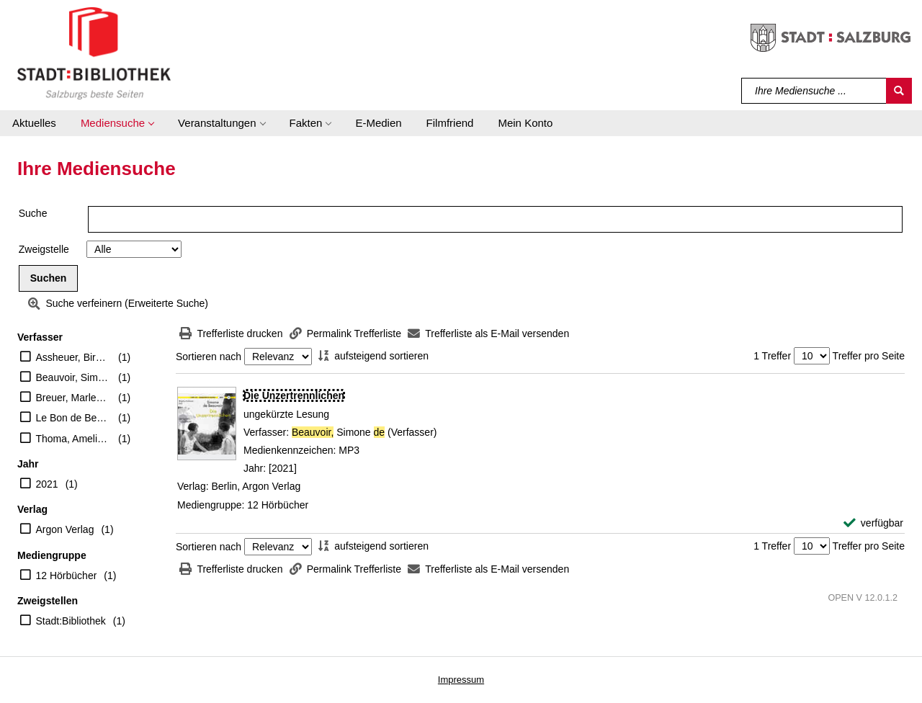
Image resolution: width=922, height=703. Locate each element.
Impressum (461, 679)
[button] (117, 123)
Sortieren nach (208, 356)
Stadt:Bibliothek (71, 621)
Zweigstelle (44, 249)
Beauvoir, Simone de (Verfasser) (74, 377)
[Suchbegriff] (814, 90)
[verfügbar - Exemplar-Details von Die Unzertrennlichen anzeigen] (873, 523)
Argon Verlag (65, 529)
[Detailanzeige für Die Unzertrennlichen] (293, 395)
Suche (33, 213)
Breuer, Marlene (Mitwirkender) (74, 397)
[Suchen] (899, 91)
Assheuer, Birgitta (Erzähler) (74, 357)
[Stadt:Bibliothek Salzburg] (94, 52)
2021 (47, 484)
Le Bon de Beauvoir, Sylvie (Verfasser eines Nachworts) (74, 418)
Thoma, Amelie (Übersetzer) (74, 438)
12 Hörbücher (66, 575)
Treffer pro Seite (869, 356)
